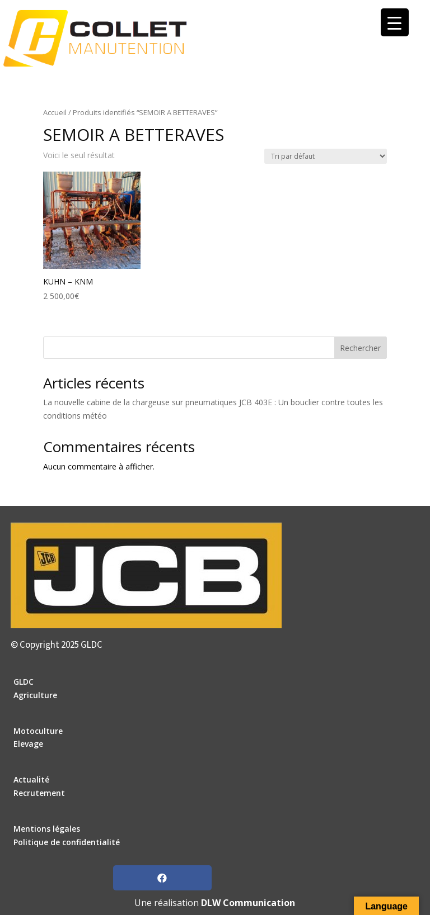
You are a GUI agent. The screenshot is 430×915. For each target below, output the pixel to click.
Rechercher (360, 348)
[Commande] (325, 156)
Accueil (55, 112)
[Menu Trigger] (395, 22)
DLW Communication (248, 903)
